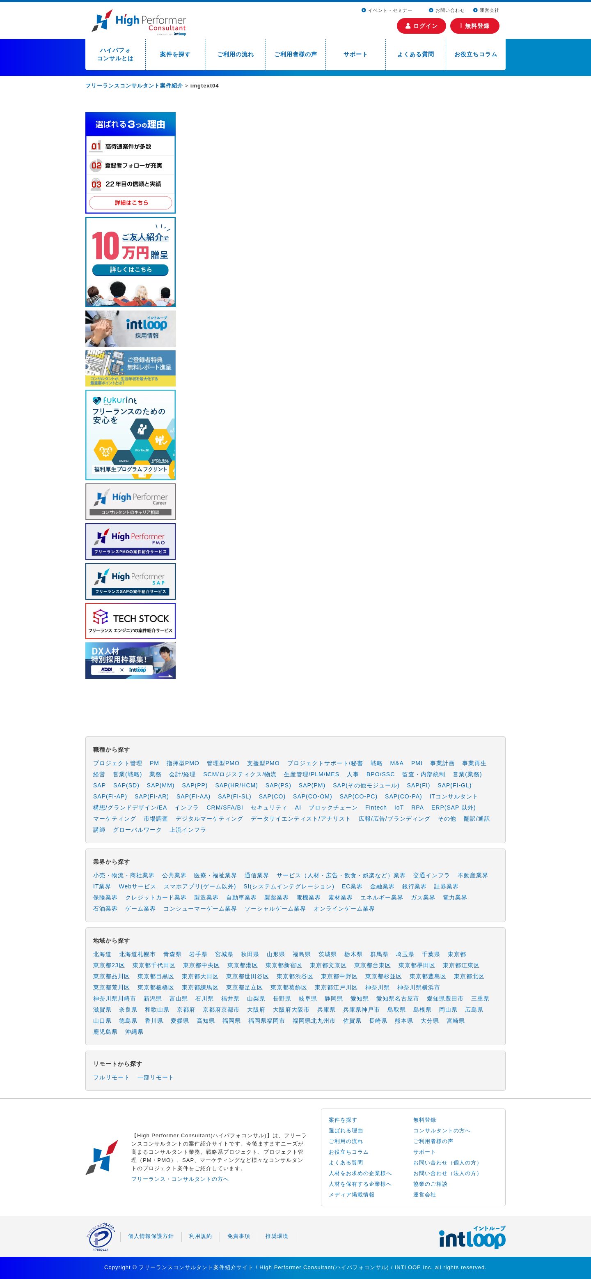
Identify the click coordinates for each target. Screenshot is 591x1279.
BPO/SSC (381, 774)
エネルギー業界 (381, 897)
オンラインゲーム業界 (344, 908)
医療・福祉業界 (215, 875)
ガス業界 (423, 897)
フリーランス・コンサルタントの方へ (180, 1179)
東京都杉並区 (383, 976)
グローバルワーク (137, 829)
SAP (99, 785)
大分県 (430, 1020)
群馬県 (379, 954)
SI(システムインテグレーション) (288, 886)
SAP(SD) (126, 785)
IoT (399, 807)
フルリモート (111, 1077)
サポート (356, 54)
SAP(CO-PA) (403, 796)
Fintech (376, 807)
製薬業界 (276, 897)
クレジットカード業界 (156, 897)
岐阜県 (308, 998)
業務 (155, 774)
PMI (417, 763)
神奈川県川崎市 (114, 998)
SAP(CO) (272, 796)
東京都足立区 (244, 987)
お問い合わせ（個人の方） (447, 1162)
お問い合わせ (447, 10)
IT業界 (102, 886)
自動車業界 (241, 897)
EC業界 (352, 886)
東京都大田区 (200, 976)
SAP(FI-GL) (455, 785)
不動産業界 (473, 875)
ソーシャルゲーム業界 (275, 908)
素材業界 (340, 897)
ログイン (421, 26)
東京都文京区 (328, 965)
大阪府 (256, 1009)
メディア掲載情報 (352, 1195)
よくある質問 (415, 54)
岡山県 (448, 1009)
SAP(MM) (161, 785)
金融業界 (382, 886)
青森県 (172, 954)
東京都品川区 (111, 976)
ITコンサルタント (454, 796)
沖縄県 (134, 1031)
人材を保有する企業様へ (360, 1184)
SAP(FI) (419, 785)
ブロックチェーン (333, 807)
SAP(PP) (195, 785)
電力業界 (455, 897)
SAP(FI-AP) (110, 796)
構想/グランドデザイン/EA (130, 807)
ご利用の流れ (235, 54)
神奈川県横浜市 (418, 987)
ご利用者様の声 (295, 54)
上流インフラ (188, 829)
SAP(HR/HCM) (236, 785)
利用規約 (200, 1236)
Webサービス (137, 886)
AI (298, 807)
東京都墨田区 (417, 965)
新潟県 (153, 998)
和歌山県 (157, 1009)
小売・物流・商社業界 (124, 875)
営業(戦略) (127, 774)
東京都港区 (242, 965)
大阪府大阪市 (291, 1009)
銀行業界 (414, 886)
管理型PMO (223, 763)
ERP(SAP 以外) (453, 807)
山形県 (276, 954)
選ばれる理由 (346, 1130)
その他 (447, 818)
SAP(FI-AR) (152, 796)
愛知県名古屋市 (397, 998)
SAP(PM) (312, 785)
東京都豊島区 (428, 976)
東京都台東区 (372, 965)
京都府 (186, 1009)
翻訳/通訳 (477, 818)
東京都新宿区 (284, 965)
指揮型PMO (183, 763)
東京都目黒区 (155, 976)
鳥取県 (396, 1009)
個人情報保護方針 (151, 1236)
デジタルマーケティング (209, 818)
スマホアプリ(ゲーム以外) (200, 886)
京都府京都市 (221, 1009)
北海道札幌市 (137, 954)
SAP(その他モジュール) (366, 785)
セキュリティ (269, 807)
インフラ (186, 807)
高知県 (206, 1020)
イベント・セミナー (388, 10)
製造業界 (206, 897)
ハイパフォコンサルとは (115, 54)
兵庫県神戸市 (361, 1009)
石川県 (204, 998)
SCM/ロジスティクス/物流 (240, 774)
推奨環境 (277, 1236)
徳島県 (128, 1020)
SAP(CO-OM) (312, 796)
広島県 (474, 1009)
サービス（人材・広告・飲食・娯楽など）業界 (341, 875)
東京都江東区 (461, 965)
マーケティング (114, 818)
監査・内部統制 (423, 774)
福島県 (302, 954)
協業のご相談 (430, 1184)
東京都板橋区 (155, 987)
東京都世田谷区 (247, 976)
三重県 (480, 998)
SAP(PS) (278, 785)
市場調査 (156, 818)
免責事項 (238, 1236)
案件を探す (175, 54)
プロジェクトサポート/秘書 (325, 763)
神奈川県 (377, 987)
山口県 (102, 1020)
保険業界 (105, 897)
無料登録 (475, 26)
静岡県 (334, 998)
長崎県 (378, 1020)
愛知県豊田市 (445, 998)
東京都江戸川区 (336, 987)
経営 (99, 774)
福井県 (230, 998)
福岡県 (231, 1020)
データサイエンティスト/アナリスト (301, 818)
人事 (353, 774)
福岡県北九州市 (314, 1020)
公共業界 (174, 875)
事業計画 (442, 763)
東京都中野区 (339, 976)
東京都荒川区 (111, 987)
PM (154, 763)
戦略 (377, 763)
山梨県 (256, 998)
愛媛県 (180, 1020)
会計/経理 (182, 774)
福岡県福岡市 (266, 1020)
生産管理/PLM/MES (311, 774)
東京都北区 (469, 976)
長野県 (282, 998)
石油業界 (105, 908)
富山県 (179, 998)
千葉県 (431, 954)
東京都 (457, 954)
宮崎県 (456, 1020)
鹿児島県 (105, 1031)
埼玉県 (405, 954)
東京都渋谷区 (295, 976)
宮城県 (224, 954)
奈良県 (128, 1009)
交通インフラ (431, 875)
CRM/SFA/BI (224, 807)
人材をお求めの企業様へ (360, 1173)
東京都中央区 (201, 965)
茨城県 (327, 954)
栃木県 (353, 954)
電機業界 (308, 897)
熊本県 (404, 1020)
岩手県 (198, 954)
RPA (417, 807)
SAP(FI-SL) (235, 796)
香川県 (154, 1020)
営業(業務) (467, 774)
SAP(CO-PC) (359, 796)
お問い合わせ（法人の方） (447, 1173)
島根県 (422, 1009)
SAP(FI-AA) (193, 796)
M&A (397, 763)
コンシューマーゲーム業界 (200, 908)
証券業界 (446, 886)
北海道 (102, 954)
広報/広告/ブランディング (395, 818)
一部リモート (155, 1077)
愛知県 (359, 998)
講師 (99, 829)
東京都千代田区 (154, 965)
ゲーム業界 (140, 908)
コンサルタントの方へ (442, 1130)
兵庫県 (326, 1009)
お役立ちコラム (475, 54)
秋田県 (250, 954)
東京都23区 (109, 965)
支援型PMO (263, 763)
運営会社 (486, 10)
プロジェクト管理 (117, 763)
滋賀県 (102, 1009)
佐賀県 (352, 1020)
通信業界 (257, 875)
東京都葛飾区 (288, 987)
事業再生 (474, 763)
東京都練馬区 (200, 987)
